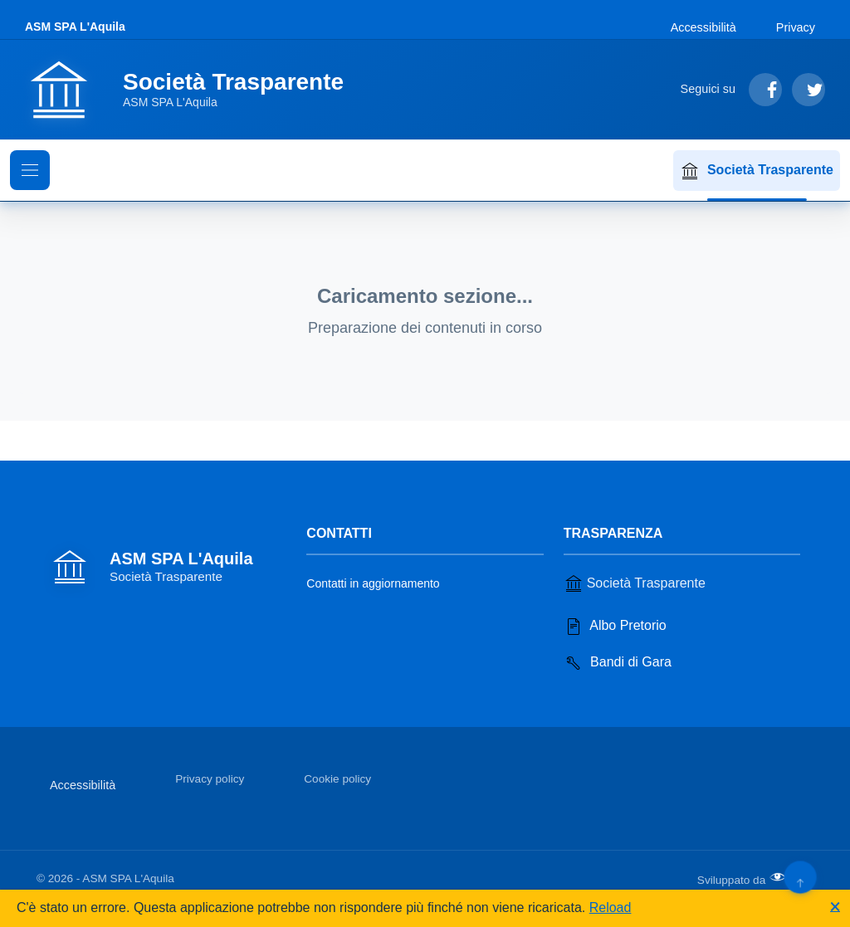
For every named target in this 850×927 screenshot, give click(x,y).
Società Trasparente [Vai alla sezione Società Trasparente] (635, 583)
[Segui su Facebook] (765, 89)
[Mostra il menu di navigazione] (30, 170)
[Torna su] (800, 877)
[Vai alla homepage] (194, 90)
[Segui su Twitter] (808, 89)
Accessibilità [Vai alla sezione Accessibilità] (703, 27)
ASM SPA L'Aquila (75, 26)
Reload (610, 907)
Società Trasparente (756, 171)
